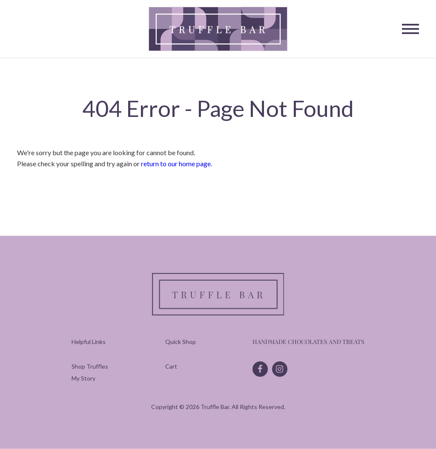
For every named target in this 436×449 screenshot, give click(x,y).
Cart (171, 366)
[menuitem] (90, 366)
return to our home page (176, 163)
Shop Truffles (90, 366)
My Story (83, 378)
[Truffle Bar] (218, 29)
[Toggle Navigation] (410, 29)
